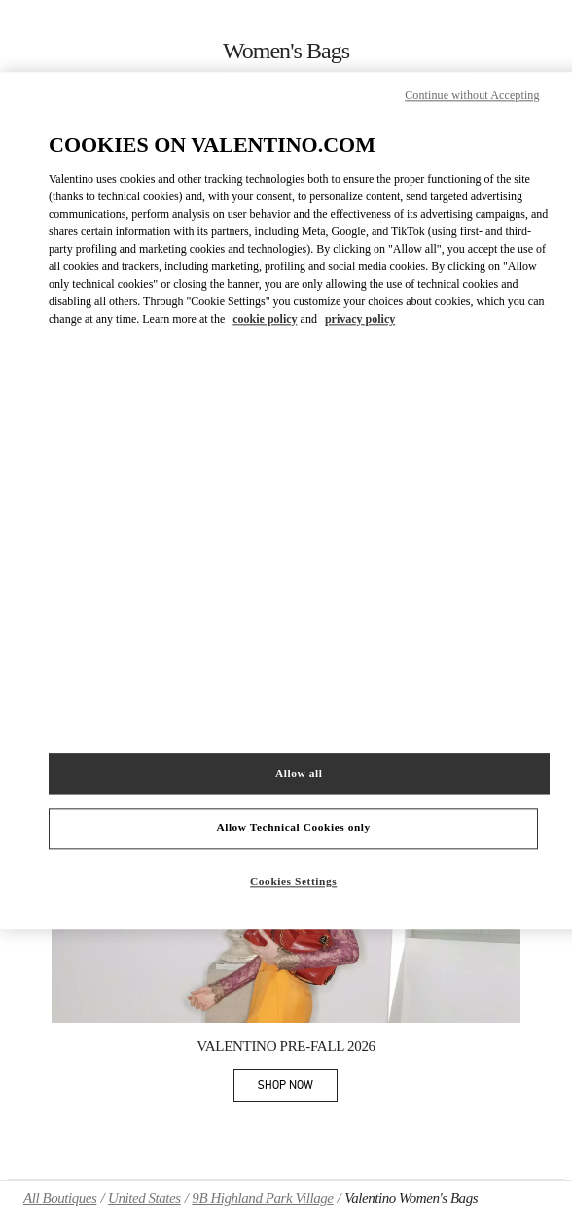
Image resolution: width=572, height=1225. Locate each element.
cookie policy (264, 319)
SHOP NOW (298, 1088)
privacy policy (360, 319)
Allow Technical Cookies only (293, 827)
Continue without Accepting (472, 95)
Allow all (298, 774)
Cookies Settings (293, 881)
